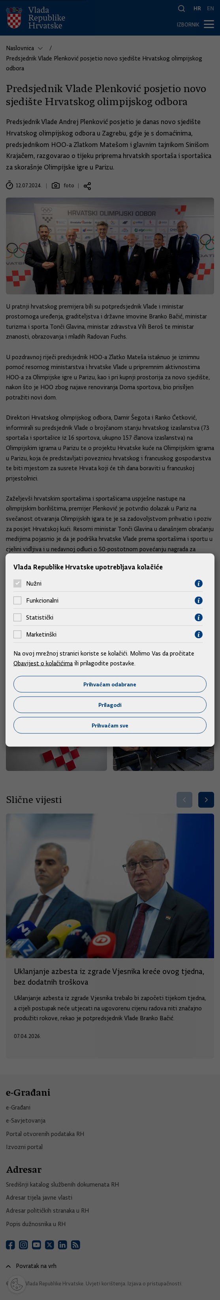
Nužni (33, 583)
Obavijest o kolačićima (43, 663)
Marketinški (41, 634)
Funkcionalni (42, 600)
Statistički (39, 617)
